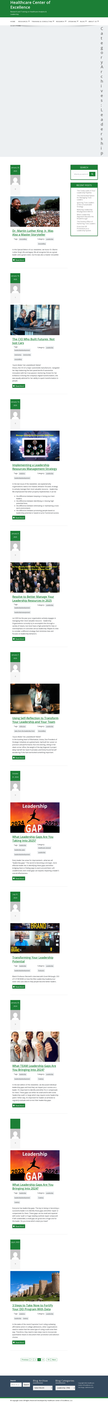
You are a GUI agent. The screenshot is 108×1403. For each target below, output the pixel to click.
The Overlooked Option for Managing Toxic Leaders (85, 198)
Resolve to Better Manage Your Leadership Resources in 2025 (33, 598)
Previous (25, 1360)
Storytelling (42, 244)
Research (61, 21)
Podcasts (41, 970)
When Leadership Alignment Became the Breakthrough (85, 217)
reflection (22, 726)
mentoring (17, 355)
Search (13, 1380)
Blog (83, 21)
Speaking (73, 21)
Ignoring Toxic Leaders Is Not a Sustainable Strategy (85, 205)
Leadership (49, 239)
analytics (22, 473)
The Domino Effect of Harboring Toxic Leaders (86, 223)
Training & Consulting (43, 21)
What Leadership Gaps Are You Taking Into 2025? (32, 838)
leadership (22, 845)
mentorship (27, 355)
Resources (24, 21)
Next (54, 1360)
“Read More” (18, 260)
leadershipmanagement (22, 612)
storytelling (23, 239)
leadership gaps (19, 850)
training (16, 1202)
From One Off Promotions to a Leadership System (84, 229)
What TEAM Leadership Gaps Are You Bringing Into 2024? (34, 1067)
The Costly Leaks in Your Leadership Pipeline (86, 192)
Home (12, 21)
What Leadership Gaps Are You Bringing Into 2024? (32, 1186)
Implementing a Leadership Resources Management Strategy (34, 467)
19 (48, 1360)
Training (40, 1079)
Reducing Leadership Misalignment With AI (85, 211)
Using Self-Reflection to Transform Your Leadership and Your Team (35, 720)
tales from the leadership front (24, 731)
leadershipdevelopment (22, 350)
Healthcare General (44, 848)
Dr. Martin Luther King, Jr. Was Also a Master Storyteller (32, 232)
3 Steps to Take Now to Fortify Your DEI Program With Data (32, 1307)
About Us (94, 21)
